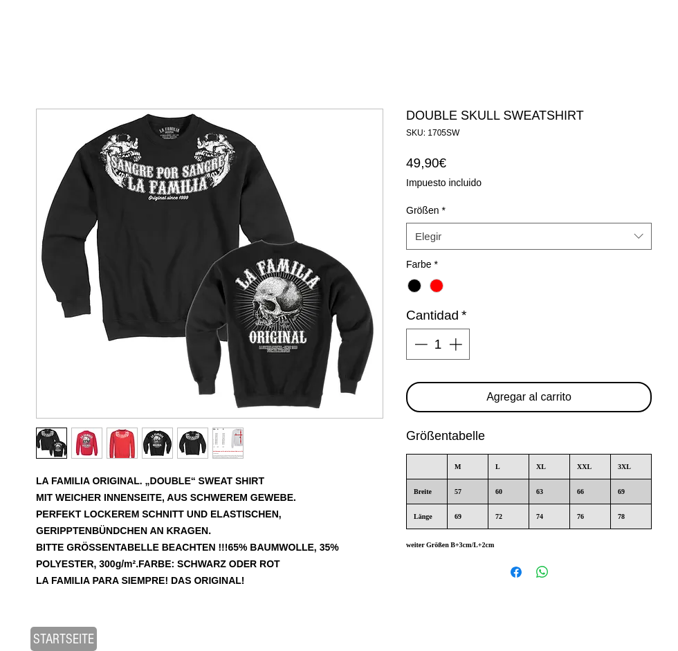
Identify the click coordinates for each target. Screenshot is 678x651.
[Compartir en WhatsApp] (542, 572)
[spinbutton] (438, 344)
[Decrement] (419, 344)
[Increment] (457, 344)
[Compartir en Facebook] (516, 572)
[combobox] (529, 236)
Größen (426, 210)
